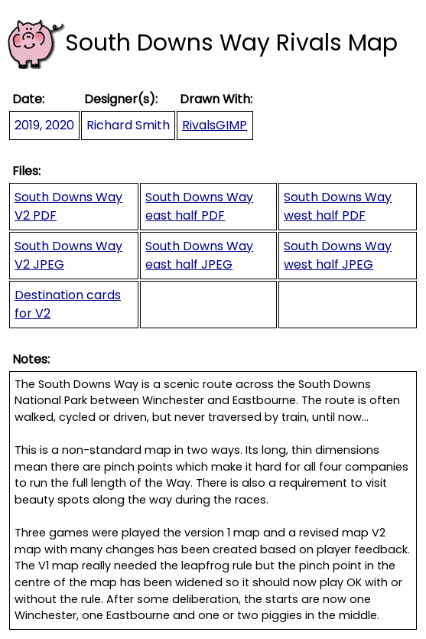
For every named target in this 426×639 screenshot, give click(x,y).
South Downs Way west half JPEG (338, 255)
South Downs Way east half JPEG (199, 255)
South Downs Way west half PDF (338, 206)
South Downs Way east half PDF (199, 206)
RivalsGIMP (214, 125)
